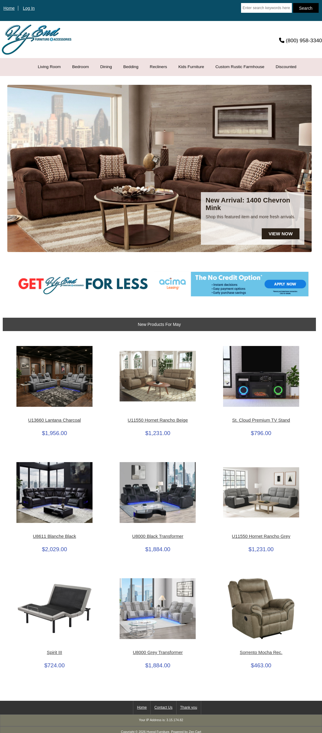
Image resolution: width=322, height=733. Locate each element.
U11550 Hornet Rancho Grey (261, 536)
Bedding (130, 66)
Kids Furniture (191, 66)
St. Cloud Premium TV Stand (261, 420)
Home (9, 8)
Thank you (188, 707)
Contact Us (163, 707)
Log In (29, 8)
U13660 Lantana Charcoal (54, 420)
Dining (106, 66)
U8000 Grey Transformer (158, 652)
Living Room (49, 66)
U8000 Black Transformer (157, 536)
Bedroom (80, 66)
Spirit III (54, 652)
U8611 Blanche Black (54, 536)
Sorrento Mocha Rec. (261, 652)
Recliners (158, 66)
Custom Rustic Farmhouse (239, 66)
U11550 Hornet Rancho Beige (158, 420)
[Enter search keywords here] (266, 8)
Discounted (286, 66)
